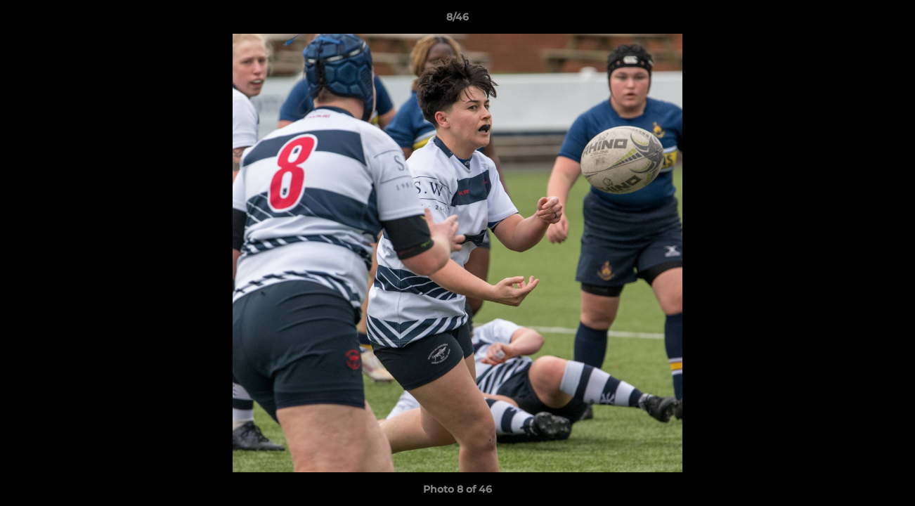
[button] (889, 20)
